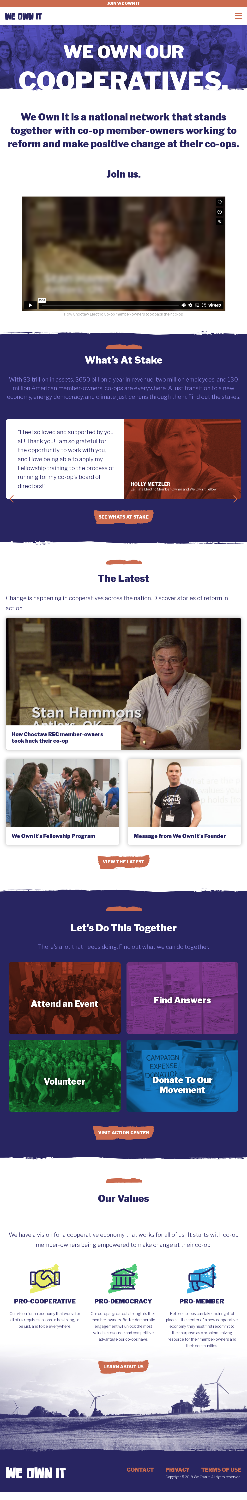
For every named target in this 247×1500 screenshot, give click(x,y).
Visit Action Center (123, 1132)
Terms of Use (221, 1470)
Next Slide (235, 499)
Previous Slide (11, 499)
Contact (140, 1470)
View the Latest (124, 861)
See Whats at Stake (124, 517)
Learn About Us (123, 1366)
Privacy (177, 1470)
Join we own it (123, 3)
